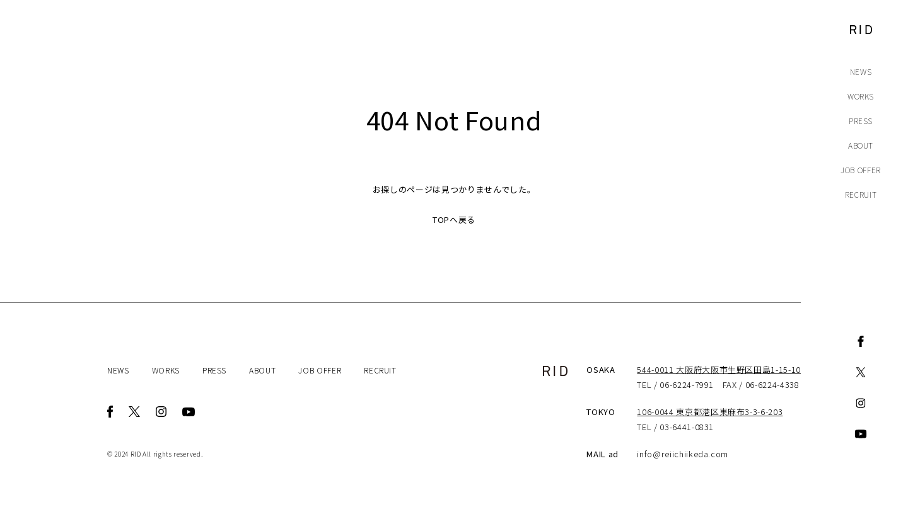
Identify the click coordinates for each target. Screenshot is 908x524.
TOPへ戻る (454, 219)
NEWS (861, 71)
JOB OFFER (861, 169)
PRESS (861, 120)
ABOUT (860, 145)
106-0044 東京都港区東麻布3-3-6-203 (710, 412)
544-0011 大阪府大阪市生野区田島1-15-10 (719, 369)
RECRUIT (861, 194)
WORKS (860, 96)
